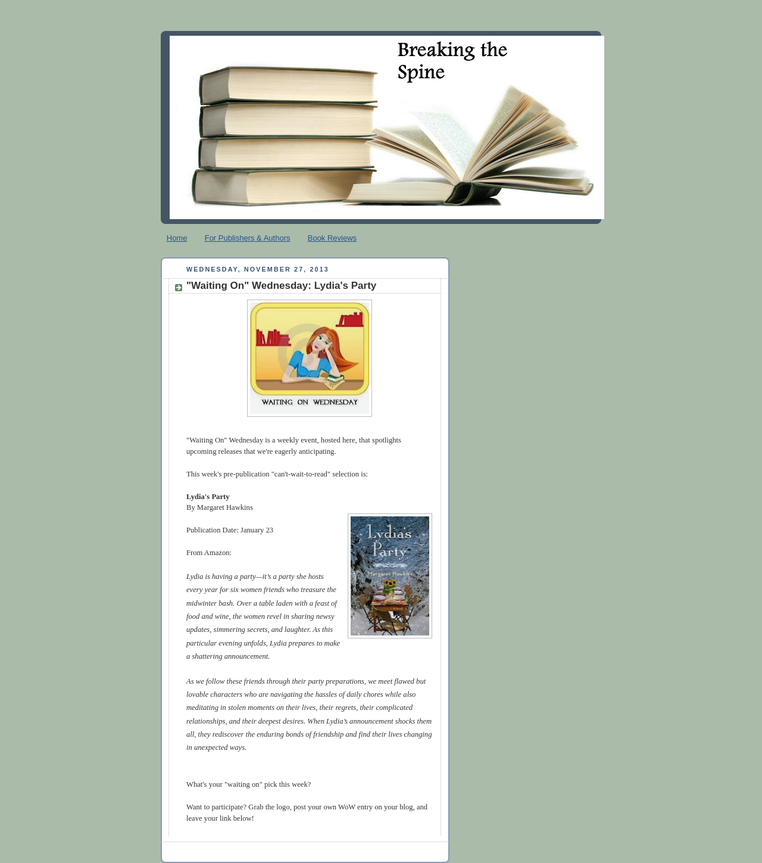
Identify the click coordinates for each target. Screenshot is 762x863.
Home (177, 237)
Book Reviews (332, 237)
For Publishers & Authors (248, 237)
